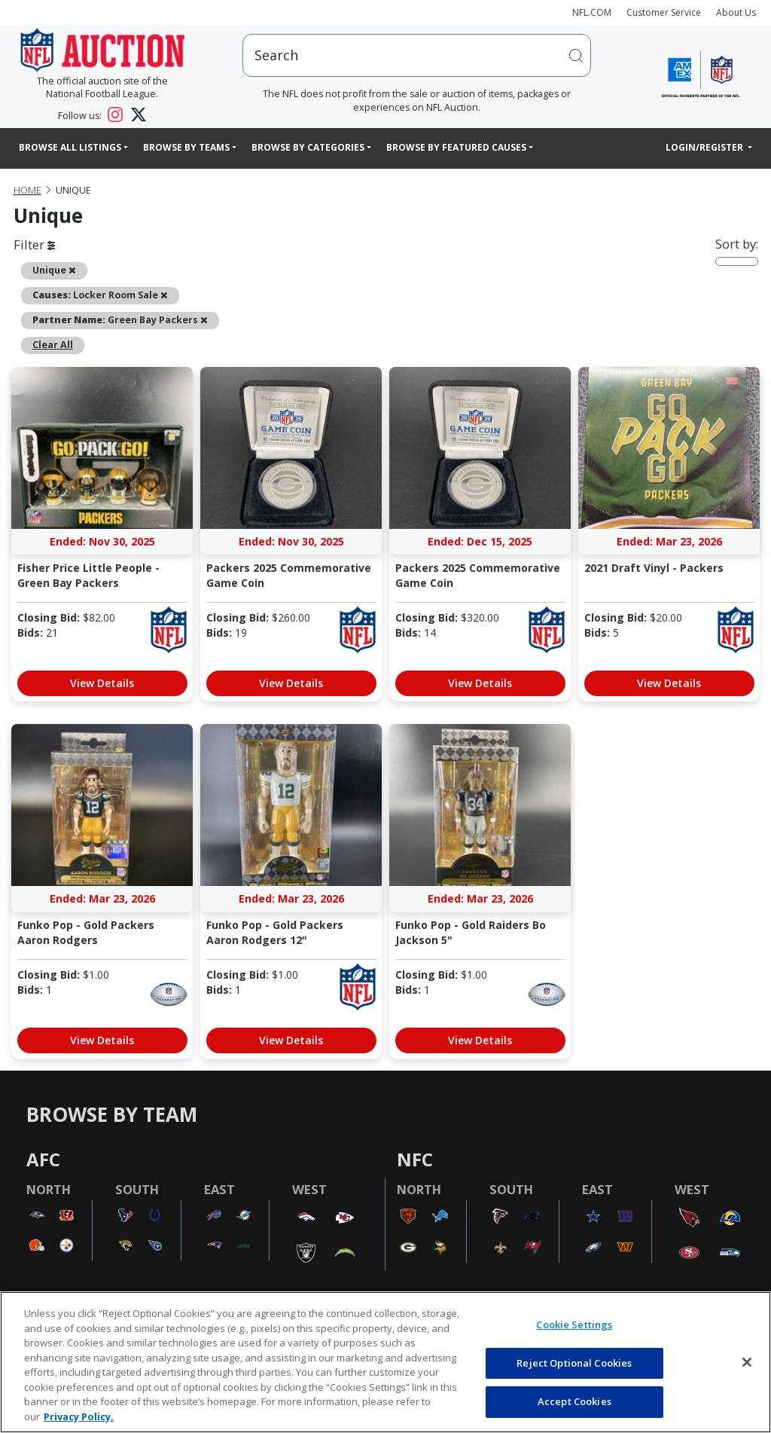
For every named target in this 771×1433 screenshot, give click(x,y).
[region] (385, 1362)
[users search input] (416, 55)
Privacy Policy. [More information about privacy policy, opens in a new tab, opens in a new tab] (79, 1416)
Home (27, 190)
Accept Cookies (574, 1401)
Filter (34, 244)
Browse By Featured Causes (456, 147)
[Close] (746, 1362)
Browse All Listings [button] (70, 147)
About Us (736, 12)
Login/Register (705, 147)
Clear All (52, 344)
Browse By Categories (307, 147)
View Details (102, 683)
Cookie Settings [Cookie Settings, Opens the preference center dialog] (574, 1324)
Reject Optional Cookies (574, 1363)
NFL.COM (591, 12)
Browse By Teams (186, 147)
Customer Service (663, 12)
